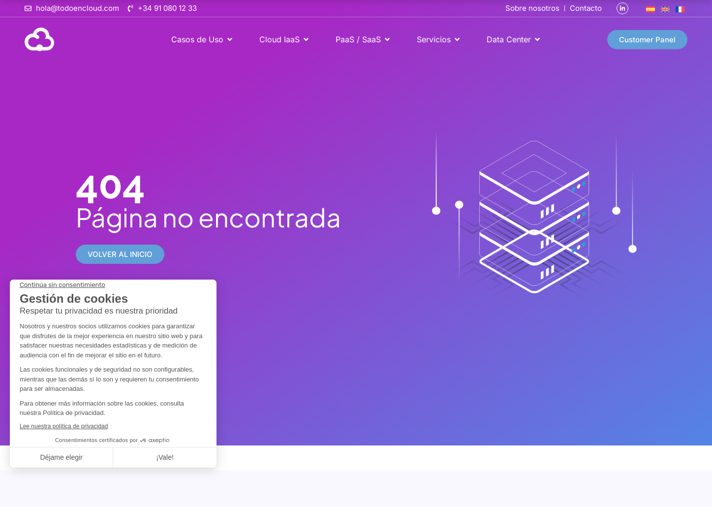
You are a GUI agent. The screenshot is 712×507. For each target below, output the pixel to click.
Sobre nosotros (532, 8)
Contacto (586, 8)
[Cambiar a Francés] (680, 8)
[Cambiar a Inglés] (665, 8)
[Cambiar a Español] (650, 8)
